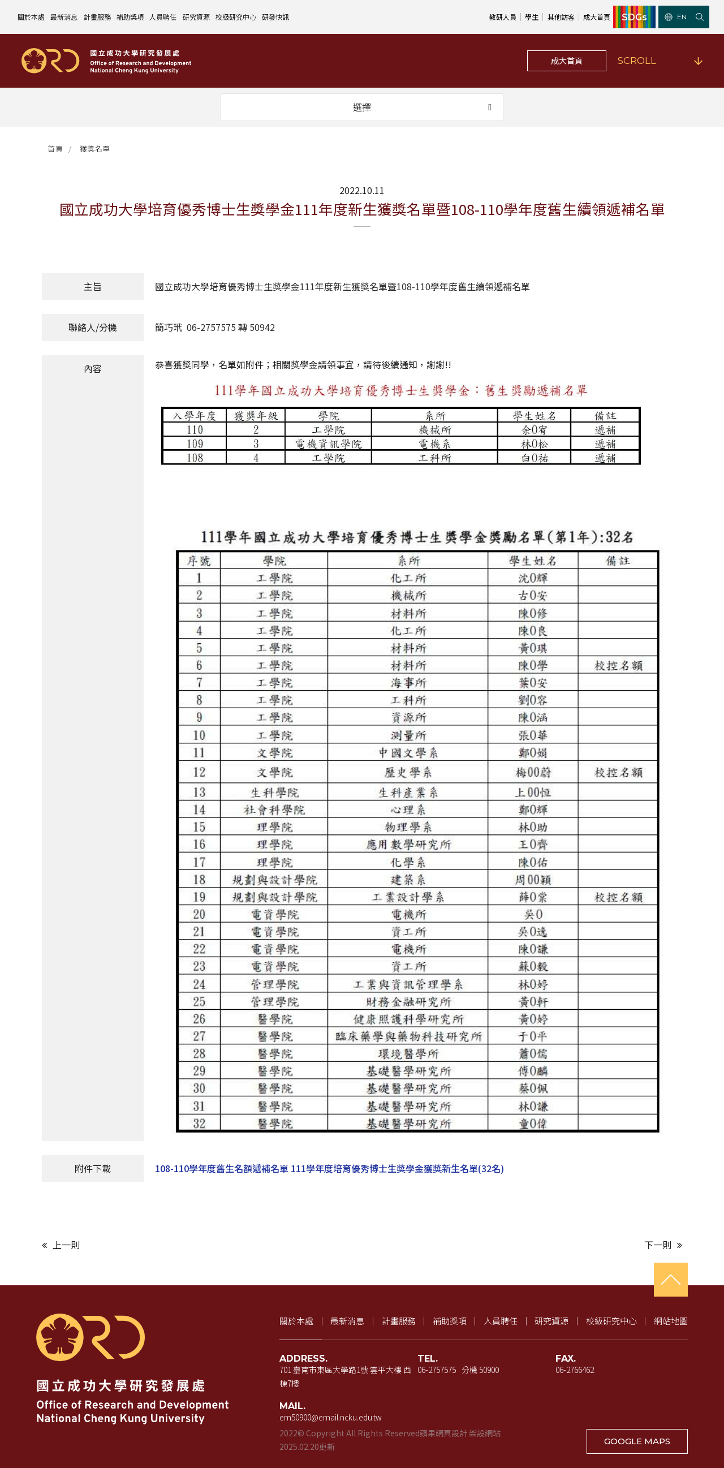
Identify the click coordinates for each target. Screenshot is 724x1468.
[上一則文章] (199, 1244)
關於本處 (31, 16)
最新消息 (63, 16)
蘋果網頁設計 (443, 1433)
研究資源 (196, 16)
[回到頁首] (671, 1280)
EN (676, 16)
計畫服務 (97, 16)
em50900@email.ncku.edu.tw (330, 1417)
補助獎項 (130, 16)
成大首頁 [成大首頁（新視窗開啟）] (596, 16)
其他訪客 (561, 16)
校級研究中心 (236, 16)
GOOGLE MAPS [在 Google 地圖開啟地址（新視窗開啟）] (637, 1441)
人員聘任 (162, 16)
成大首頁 (567, 60)
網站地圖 (671, 1321)
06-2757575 (436, 1369)
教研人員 (502, 16)
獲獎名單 (95, 148)
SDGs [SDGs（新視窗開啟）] (634, 16)
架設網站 (485, 1433)
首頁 (55, 148)
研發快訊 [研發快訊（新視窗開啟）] (275, 16)
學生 (531, 16)
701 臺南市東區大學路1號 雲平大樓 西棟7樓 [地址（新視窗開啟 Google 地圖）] (345, 1376)
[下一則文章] (525, 1244)
